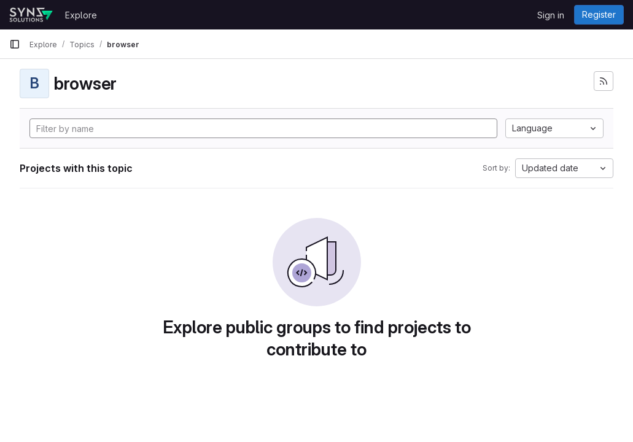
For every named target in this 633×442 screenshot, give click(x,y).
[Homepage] (31, 15)
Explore (81, 15)
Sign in (550, 15)
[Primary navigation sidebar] (15, 44)
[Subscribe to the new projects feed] (603, 81)
